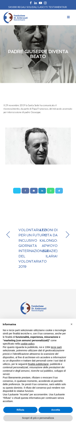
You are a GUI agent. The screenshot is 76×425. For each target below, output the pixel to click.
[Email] (34, 191)
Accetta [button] (55, 409)
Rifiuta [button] (20, 409)
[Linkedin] (42, 191)
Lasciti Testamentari (52, 7)
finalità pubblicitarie (38, 364)
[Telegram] (59, 191)
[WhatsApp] (50, 191)
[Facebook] (25, 191)
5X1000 (12, 7)
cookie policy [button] (27, 343)
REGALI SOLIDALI (27, 7)
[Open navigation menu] (68, 17)
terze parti (56, 347)
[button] (71, 324)
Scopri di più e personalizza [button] (38, 418)
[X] (17, 191)
